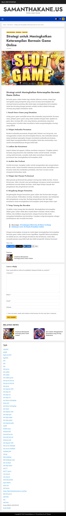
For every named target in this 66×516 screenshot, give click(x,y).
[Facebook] (10, 246)
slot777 (5, 468)
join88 (5, 352)
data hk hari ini (8, 434)
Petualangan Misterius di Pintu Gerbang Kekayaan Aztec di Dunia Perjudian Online (31, 226)
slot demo (6, 409)
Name (8, 295)
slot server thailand (9, 446)
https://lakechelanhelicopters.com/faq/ (15, 491)
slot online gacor (8, 377)
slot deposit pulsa (8, 423)
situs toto (6, 485)
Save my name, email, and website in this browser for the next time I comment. (32, 313)
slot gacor (6, 369)
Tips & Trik (24, 32)
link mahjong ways (9, 460)
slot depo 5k (7, 392)
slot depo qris (7, 414)
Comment (9, 273)
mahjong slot (7, 451)
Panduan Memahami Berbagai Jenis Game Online (22, 333)
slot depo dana (7, 465)
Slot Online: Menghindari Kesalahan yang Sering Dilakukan (54, 333)
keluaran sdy (7, 440)
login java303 (7, 355)
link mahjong (7, 457)
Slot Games (18, 32)
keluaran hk (7, 431)
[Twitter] (19, 246)
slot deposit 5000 (8, 389)
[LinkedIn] (27, 246)
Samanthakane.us (33, 9)
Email (8, 301)
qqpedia (5, 358)
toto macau (6, 474)
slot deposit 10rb (8, 411)
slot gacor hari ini (8, 380)
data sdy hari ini (8, 437)
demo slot (6, 403)
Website (8, 307)
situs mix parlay (8, 480)
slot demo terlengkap (9, 400)
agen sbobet (7, 482)
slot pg (5, 454)
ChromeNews (39, 514)
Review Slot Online (11, 32)
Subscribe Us (63, 19)
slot (4, 360)
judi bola (6, 497)
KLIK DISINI (7, 508)
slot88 (5, 426)
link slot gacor (7, 494)
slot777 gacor (7, 471)
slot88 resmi (7, 429)
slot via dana (7, 463)
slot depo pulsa (7, 417)
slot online (6, 372)
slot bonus (6, 488)
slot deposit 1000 (8, 443)
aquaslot (5, 349)
